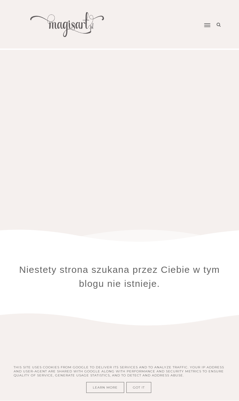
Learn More (105, 387)
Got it (139, 387)
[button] (175, 13)
